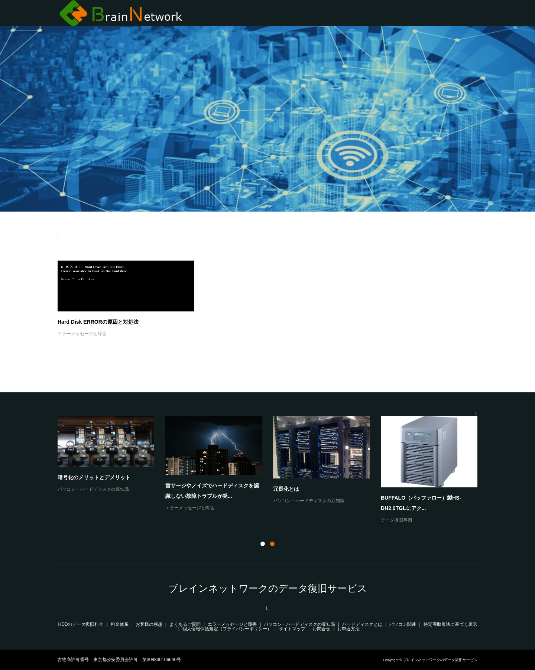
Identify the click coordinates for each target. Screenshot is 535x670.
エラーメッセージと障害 (82, 333)
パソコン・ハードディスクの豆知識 (93, 489)
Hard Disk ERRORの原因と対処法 (98, 322)
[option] (273, 470)
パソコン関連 (402, 624)
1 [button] (262, 544)
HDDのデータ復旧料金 (81, 624)
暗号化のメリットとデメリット (94, 477)
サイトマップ (292, 628)
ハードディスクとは (362, 624)
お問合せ (321, 628)
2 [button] (272, 544)
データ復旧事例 (396, 520)
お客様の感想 (149, 624)
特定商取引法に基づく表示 (450, 624)
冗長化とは (286, 489)
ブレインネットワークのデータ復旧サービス (267, 588)
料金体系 (120, 624)
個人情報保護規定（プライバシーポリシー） (227, 628)
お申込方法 (348, 628)
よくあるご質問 (185, 624)
